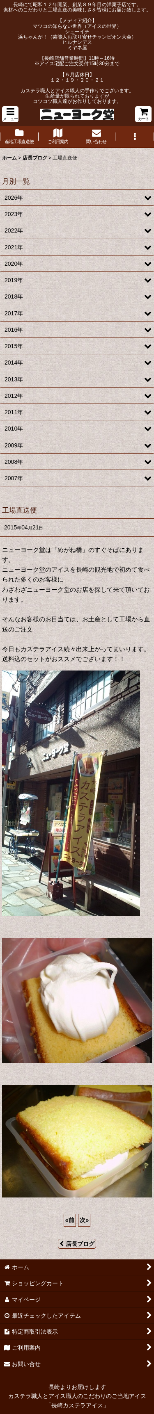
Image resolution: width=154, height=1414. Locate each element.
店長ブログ (77, 1244)
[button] (10, 114)
